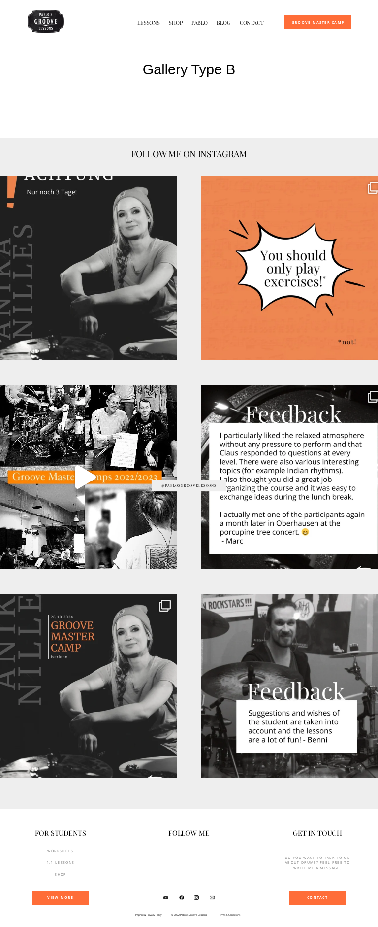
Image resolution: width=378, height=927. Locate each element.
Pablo (199, 22)
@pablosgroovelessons (189, 485)
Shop (176, 22)
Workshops (60, 851)
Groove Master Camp (318, 22)
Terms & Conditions (229, 914)
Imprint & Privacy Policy (148, 914)
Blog (224, 22)
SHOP (60, 874)
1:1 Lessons (61, 862)
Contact (252, 22)
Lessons (148, 22)
